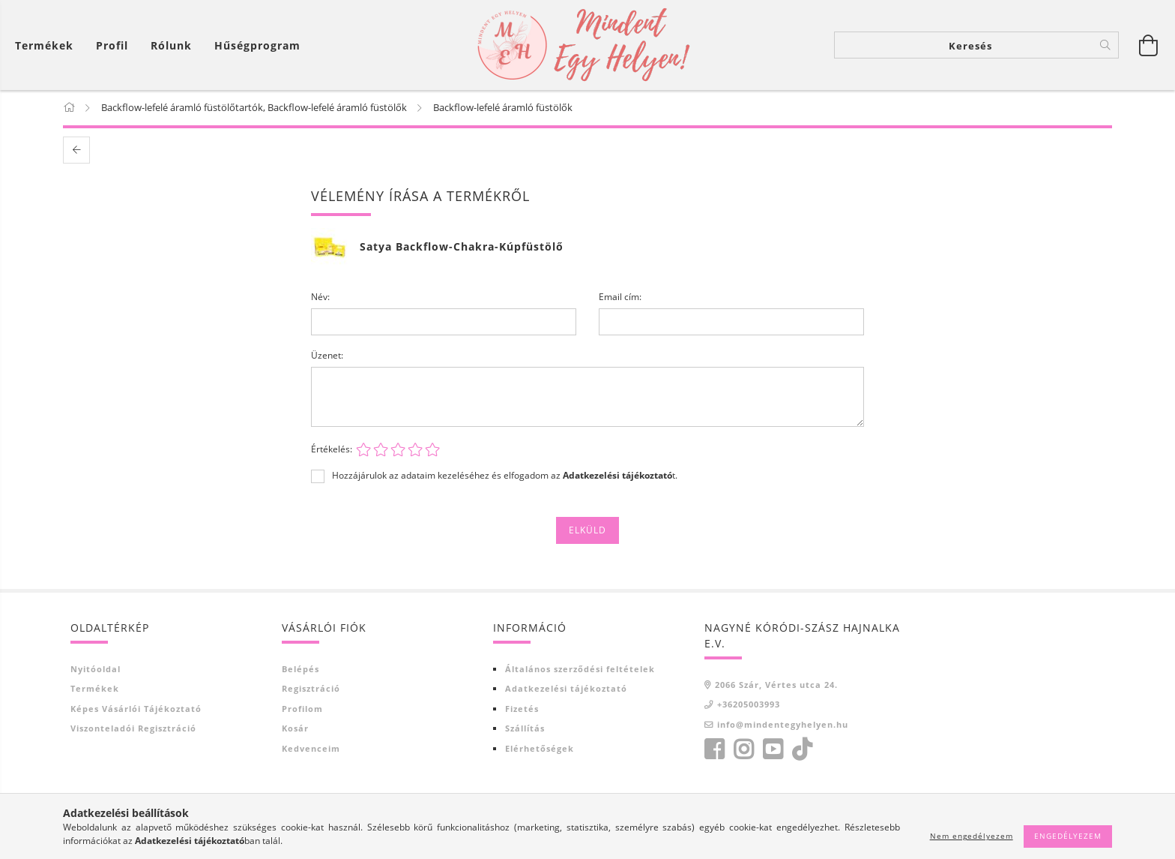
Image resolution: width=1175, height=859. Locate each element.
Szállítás (525, 728)
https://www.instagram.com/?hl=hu (743, 750)
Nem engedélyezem (971, 835)
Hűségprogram (257, 45)
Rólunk (171, 45)
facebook (714, 750)
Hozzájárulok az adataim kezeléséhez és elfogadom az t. (504, 476)
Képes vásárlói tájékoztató (136, 709)
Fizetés (522, 709)
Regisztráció (311, 689)
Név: (320, 297)
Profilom (302, 709)
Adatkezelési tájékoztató (566, 689)
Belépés (300, 669)
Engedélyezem (1068, 835)
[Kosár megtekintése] (48, 45)
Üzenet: (327, 356)
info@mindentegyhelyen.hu (782, 725)
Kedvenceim (311, 749)
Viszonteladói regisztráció (133, 728)
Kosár (295, 728)
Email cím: (620, 297)
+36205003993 (748, 704)
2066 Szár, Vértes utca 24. (776, 685)
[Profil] (112, 45)
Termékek (94, 689)
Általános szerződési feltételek (580, 669)
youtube (772, 750)
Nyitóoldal (95, 669)
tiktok (806, 750)
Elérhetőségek (539, 749)
